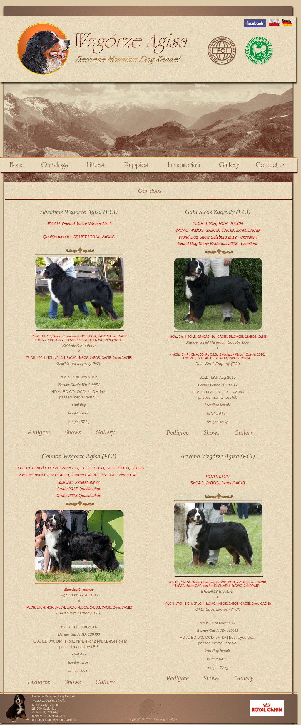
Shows (73, 432)
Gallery (105, 432)
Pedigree (39, 432)
